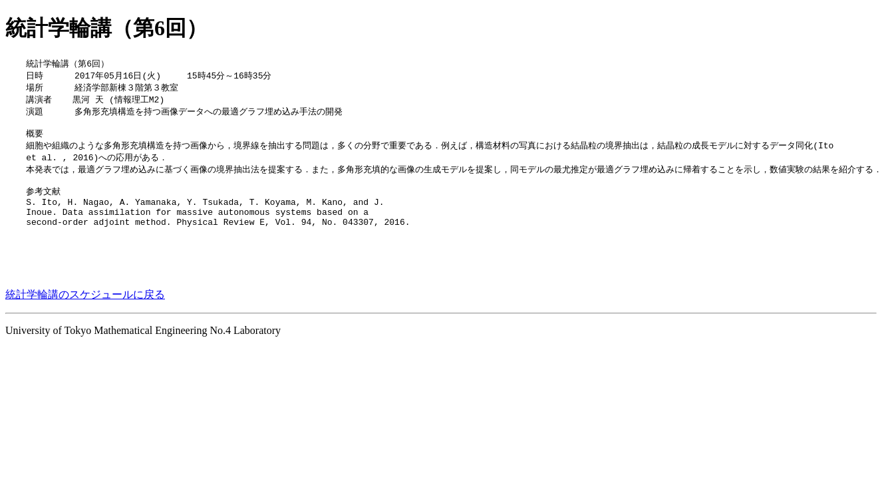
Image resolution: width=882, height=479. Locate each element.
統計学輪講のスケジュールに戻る (85, 321)
